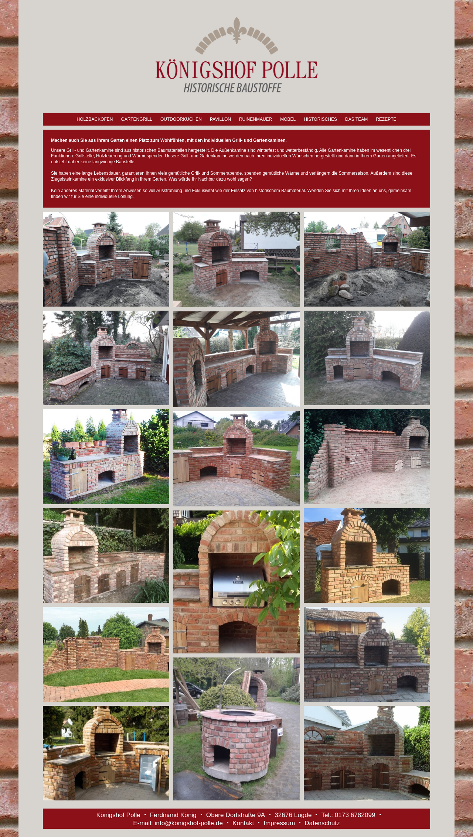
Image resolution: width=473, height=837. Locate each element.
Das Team (356, 119)
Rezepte (386, 119)
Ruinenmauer (255, 119)
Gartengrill (136, 119)
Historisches (320, 119)
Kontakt (243, 823)
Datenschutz (322, 823)
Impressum (279, 823)
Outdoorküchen (181, 119)
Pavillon (220, 119)
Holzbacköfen (94, 119)
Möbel (288, 119)
